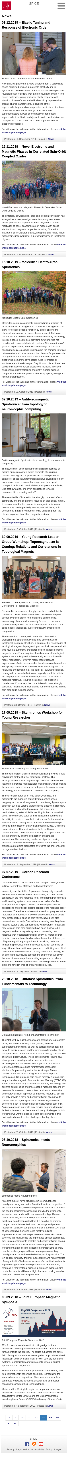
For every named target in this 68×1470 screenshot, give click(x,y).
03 (36, 1417)
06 (57, 1417)
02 (29, 1417)
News (51, 139)
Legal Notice (22, 1449)
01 (22, 1417)
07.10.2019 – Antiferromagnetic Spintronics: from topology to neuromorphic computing (26, 404)
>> (14, 1423)
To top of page (53, 1449)
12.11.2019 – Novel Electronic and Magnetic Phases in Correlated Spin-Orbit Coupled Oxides (34, 151)
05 (50, 1417)
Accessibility (37, 1449)
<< (9, 1417)
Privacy (10, 1449)
